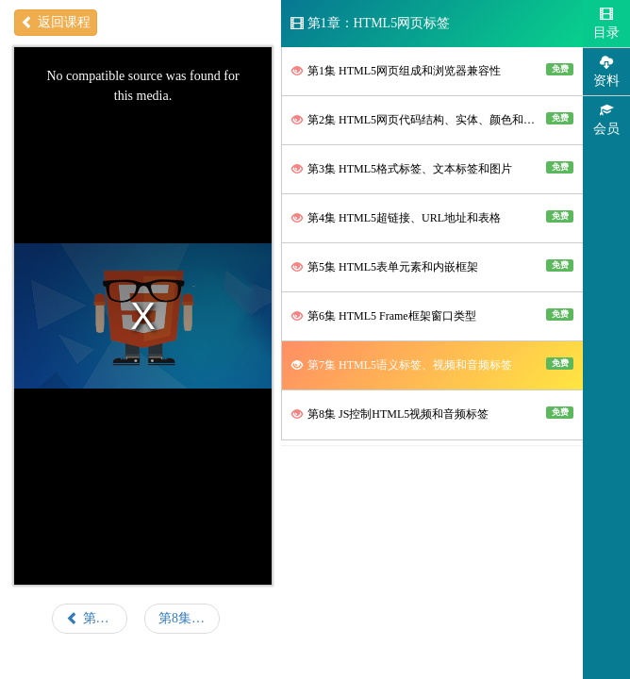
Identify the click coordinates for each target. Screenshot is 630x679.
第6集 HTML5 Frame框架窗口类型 (432, 315)
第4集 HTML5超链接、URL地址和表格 (432, 217)
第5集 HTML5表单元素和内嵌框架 (432, 266)
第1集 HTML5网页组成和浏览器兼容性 (432, 70)
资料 (606, 71)
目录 (606, 23)
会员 (606, 119)
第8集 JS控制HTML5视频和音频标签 (432, 413)
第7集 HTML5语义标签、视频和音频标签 (432, 364)
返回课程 (56, 22)
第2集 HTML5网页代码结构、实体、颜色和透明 (432, 119)
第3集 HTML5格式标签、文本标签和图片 (432, 168)
